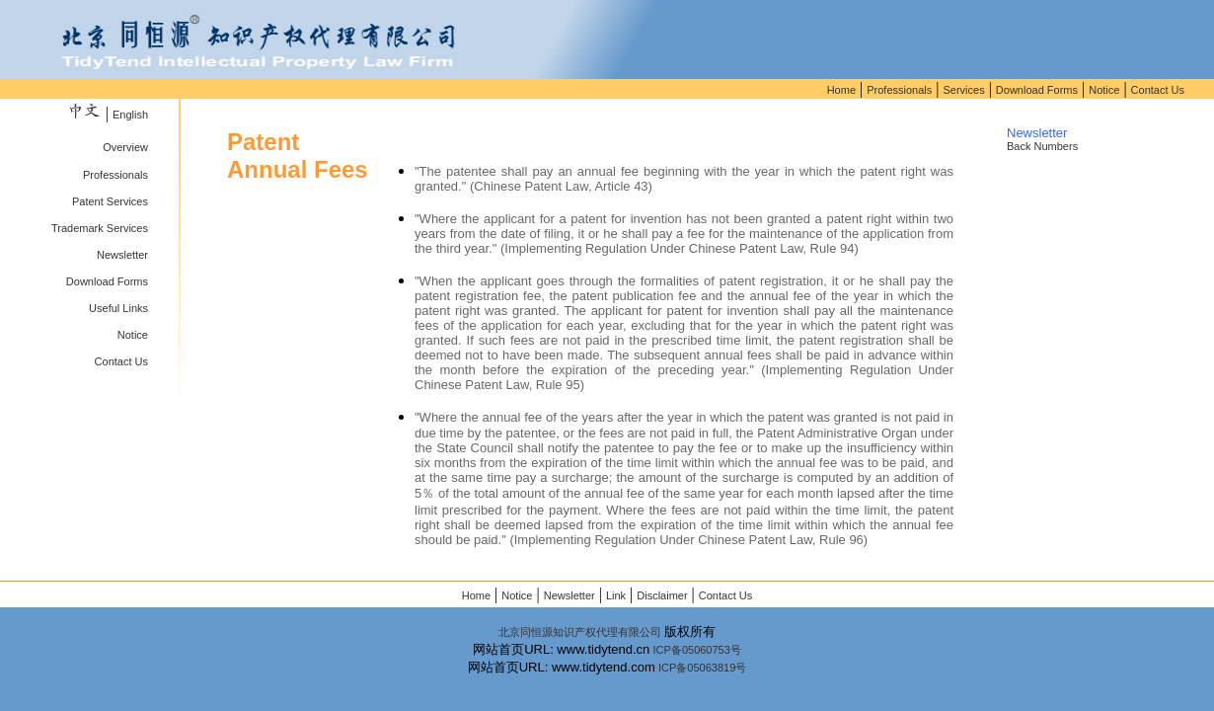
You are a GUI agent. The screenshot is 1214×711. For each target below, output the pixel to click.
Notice (1104, 90)
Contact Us (1157, 90)
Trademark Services (99, 228)
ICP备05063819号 (702, 667)
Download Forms (1037, 90)
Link (616, 595)
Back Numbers (1042, 146)
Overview (125, 147)
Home (841, 90)
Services (963, 90)
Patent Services (110, 201)
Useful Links (118, 308)
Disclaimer (662, 595)
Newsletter (122, 255)
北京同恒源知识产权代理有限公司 (579, 632)
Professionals (899, 90)
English (130, 114)
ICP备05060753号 (697, 650)
